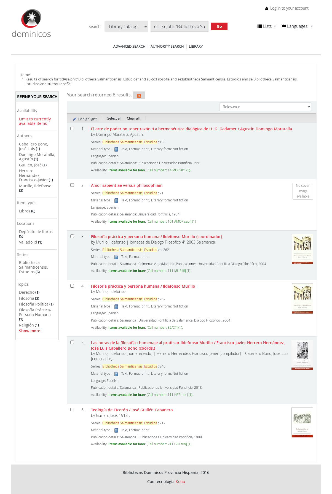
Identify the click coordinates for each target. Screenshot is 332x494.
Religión (26, 325)
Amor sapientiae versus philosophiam (126, 185)
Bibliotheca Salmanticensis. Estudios (33, 267)
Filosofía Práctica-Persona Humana (35, 312)
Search (94, 26)
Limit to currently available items (35, 121)
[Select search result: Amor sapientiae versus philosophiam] (72, 185)
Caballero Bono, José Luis (33, 146)
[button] (267, 26)
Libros (24, 211)
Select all (114, 118)
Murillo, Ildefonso (35, 185)
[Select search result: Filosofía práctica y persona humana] (72, 236)
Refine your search (37, 96)
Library (196, 46)
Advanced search (129, 46)
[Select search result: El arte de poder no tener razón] (72, 128)
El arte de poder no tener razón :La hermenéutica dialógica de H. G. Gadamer (191, 128)
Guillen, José (30, 165)
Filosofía (26, 298)
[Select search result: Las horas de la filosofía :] (72, 342)
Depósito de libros (36, 231)
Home (25, 74)
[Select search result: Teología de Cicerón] (72, 409)
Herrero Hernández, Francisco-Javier (33, 175)
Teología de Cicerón (132, 409)
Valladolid (28, 242)
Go (219, 26)
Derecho (26, 292)
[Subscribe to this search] (139, 95)
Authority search (167, 46)
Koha (180, 481)
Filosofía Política (34, 304)
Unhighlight (84, 119)
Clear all (133, 118)
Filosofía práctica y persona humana (156, 236)
